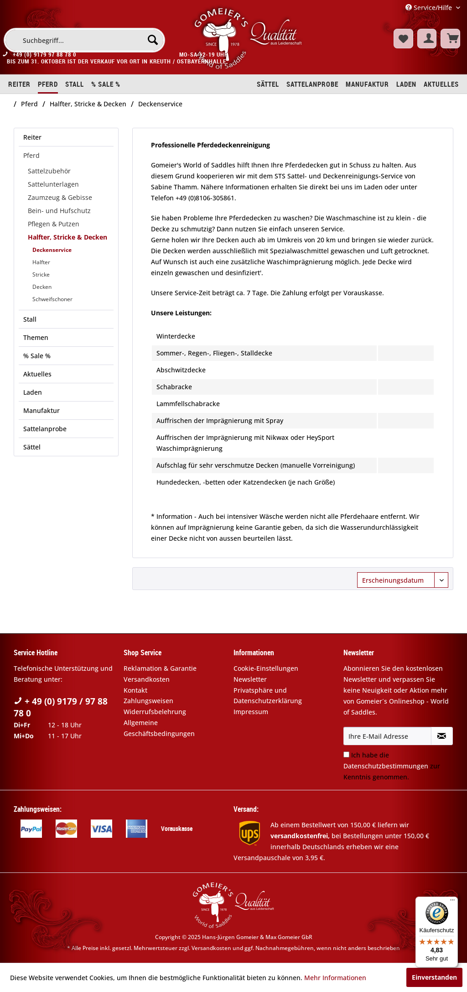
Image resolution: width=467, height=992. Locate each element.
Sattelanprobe (45, 428)
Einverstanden (434, 977)
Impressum (251, 711)
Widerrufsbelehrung (155, 711)
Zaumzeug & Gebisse (60, 197)
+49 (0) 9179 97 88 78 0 (44, 57)
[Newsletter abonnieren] (442, 736)
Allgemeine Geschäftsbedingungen (159, 728)
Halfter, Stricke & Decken (67, 237)
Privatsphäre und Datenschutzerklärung (268, 695)
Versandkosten (147, 679)
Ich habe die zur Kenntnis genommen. (391, 766)
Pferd (31, 155)
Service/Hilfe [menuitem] (429, 7)
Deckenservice (52, 250)
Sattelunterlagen (53, 184)
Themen (35, 337)
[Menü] (452, 902)
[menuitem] (84, 40)
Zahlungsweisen (148, 700)
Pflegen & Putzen (53, 223)
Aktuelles (37, 374)
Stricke (41, 274)
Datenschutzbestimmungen (385, 766)
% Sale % (37, 355)
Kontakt (135, 690)
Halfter (41, 262)
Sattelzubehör (49, 171)
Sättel (32, 447)
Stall (29, 319)
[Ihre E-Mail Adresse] (387, 736)
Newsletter (250, 679)
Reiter (32, 137)
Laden (32, 392)
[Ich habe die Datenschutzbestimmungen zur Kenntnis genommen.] (346, 754)
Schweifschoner (52, 299)
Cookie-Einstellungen (266, 668)
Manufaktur (41, 410)
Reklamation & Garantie (160, 668)
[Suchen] (152, 40)
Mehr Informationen (335, 977)
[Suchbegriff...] (84, 40)
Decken (42, 287)
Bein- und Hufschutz (59, 210)
